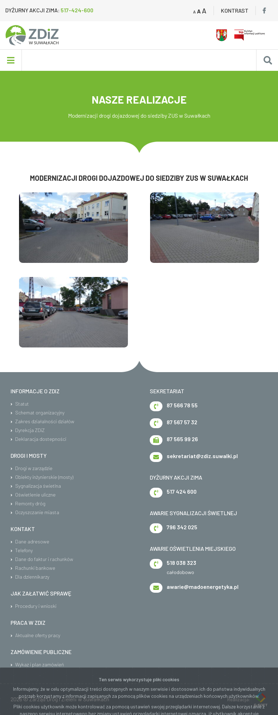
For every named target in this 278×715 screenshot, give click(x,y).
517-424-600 (77, 10)
